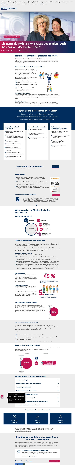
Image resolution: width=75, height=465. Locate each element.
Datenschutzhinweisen (42, 4)
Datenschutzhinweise (11, 6)
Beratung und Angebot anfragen (29, 456)
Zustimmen (4, 8)
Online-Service (44, 105)
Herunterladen (55, 194)
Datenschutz (3, 4)
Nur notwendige (12, 8)
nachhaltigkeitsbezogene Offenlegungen (23, 430)
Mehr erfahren (14, 422)
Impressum (3, 6)
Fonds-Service (55, 166)
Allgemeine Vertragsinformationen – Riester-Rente (25, 194)
